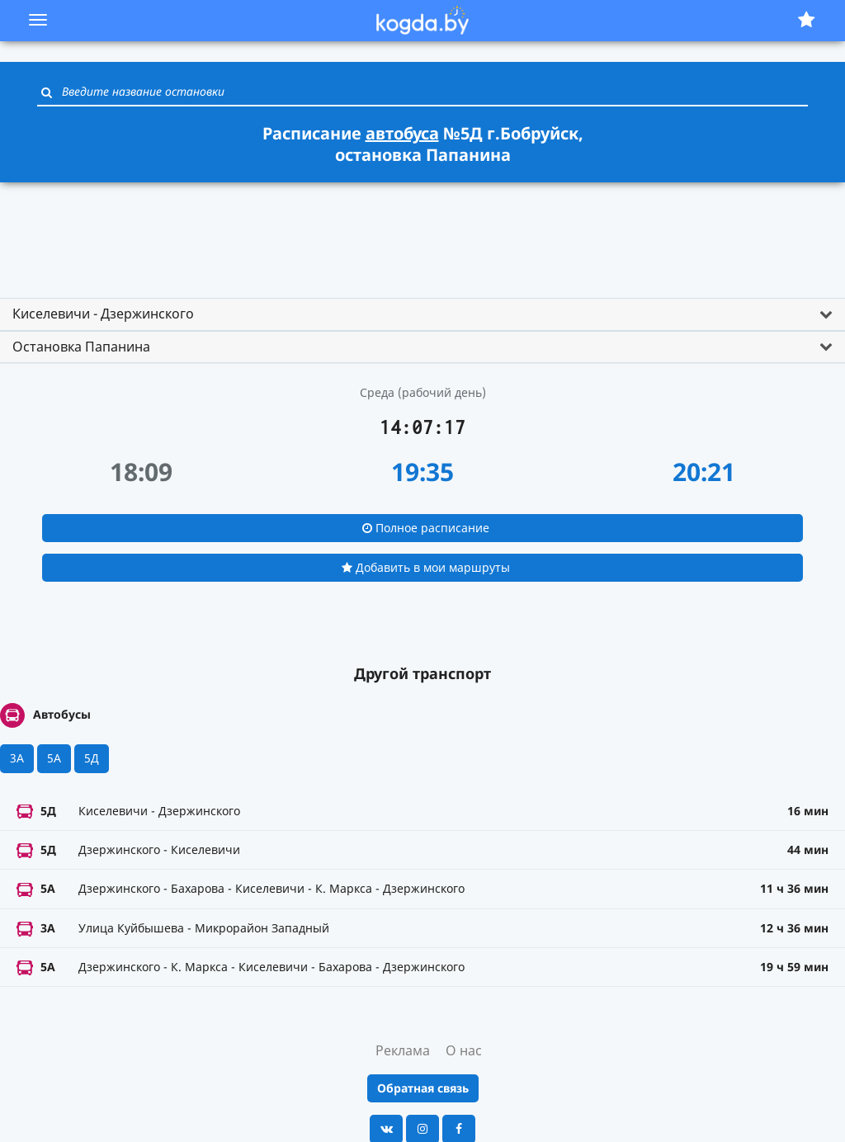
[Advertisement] (422, 232)
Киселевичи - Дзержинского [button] (103, 313)
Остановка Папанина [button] (81, 346)
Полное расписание (425, 528)
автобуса (402, 133)
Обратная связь (423, 1088)
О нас (464, 1050)
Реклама (402, 1050)
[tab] (422, 314)
